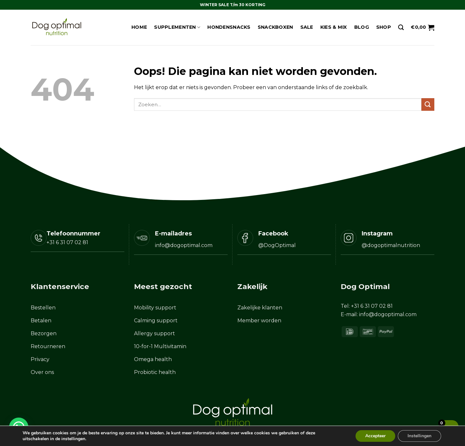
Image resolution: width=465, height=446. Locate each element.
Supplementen (177, 27)
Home (139, 27)
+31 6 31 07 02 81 (67, 242)
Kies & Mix (333, 27)
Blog (361, 27)
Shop (383, 27)
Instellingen (419, 436)
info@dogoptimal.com (388, 314)
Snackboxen (275, 27)
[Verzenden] (427, 104)
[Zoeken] (401, 27)
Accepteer (375, 436)
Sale (306, 27)
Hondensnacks (228, 27)
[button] (422, 27)
